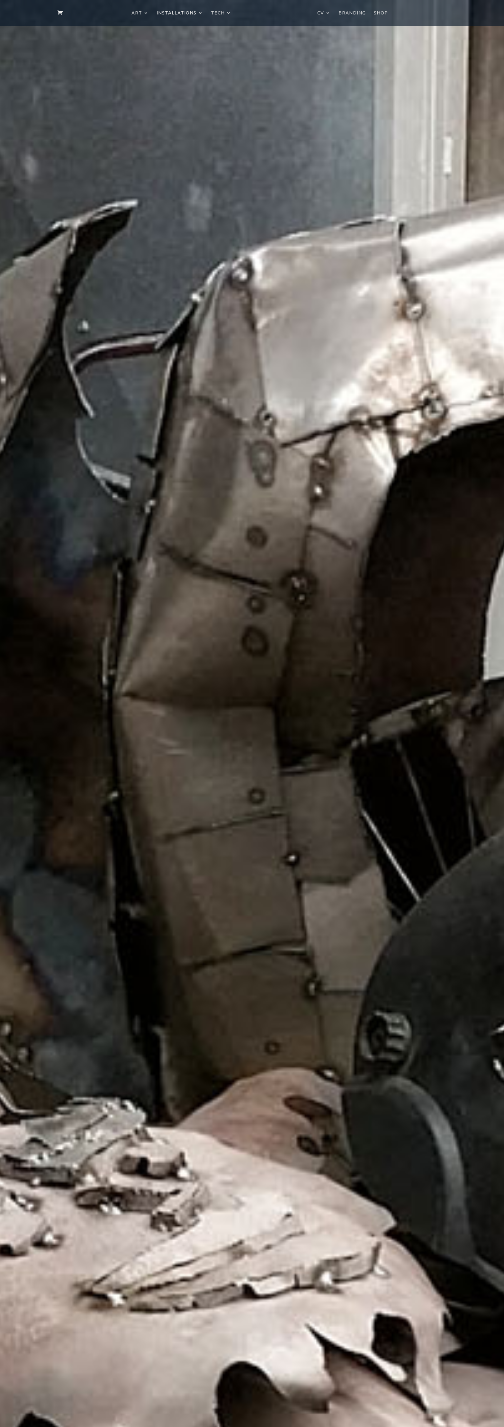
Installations (176, 13)
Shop (381, 13)
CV (320, 13)
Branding (352, 13)
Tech (218, 13)
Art (136, 13)
